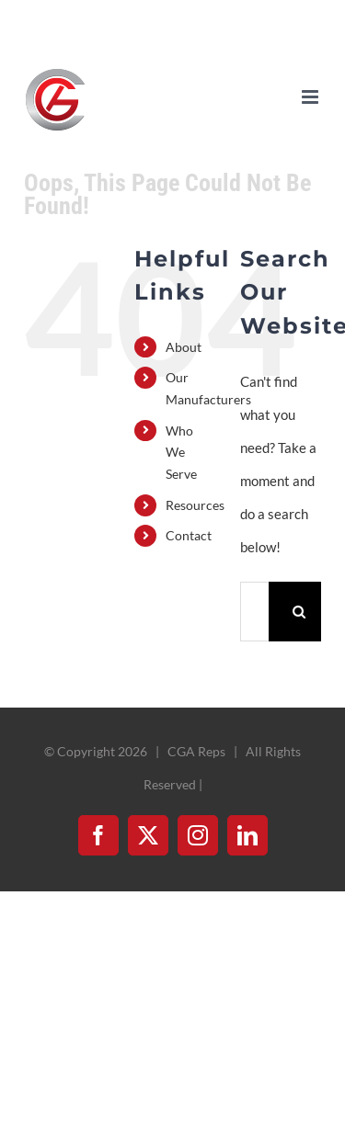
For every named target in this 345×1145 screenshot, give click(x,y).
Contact (189, 535)
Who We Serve (181, 452)
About (183, 347)
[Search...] (254, 611)
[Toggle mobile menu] (311, 97)
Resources (195, 505)
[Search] (298, 611)
